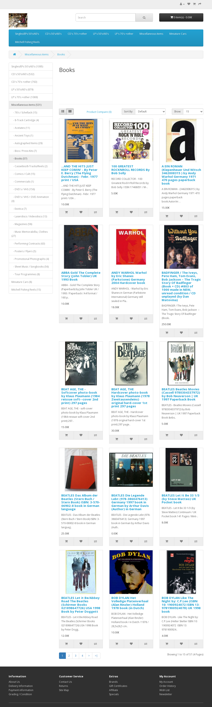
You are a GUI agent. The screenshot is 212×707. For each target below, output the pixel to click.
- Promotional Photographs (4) (30, 259)
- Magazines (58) (21, 224)
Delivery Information (21, 686)
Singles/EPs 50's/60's (27, 33)
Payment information (21, 690)
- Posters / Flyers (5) (23, 251)
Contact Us (65, 682)
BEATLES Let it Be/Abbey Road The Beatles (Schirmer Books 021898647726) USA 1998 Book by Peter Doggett (80, 604)
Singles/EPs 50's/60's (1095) (27, 66)
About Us (14, 682)
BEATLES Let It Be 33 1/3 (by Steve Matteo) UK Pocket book (180, 498)
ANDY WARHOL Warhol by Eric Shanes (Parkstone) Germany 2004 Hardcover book (129, 277)
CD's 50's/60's (53, 33)
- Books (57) (19, 158)
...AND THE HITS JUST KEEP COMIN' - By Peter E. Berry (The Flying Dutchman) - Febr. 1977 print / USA (79, 173)
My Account (166, 682)
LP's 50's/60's (101, 33)
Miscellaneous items (151, 33)
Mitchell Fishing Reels (27, 42)
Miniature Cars (177, 33)
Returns (63, 686)
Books (61, 54)
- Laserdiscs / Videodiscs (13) (29, 216)
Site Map (64, 690)
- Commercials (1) (22, 181)
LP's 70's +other (124, 33)
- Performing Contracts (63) (28, 243)
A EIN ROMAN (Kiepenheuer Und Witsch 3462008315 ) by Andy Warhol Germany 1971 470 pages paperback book (181, 174)
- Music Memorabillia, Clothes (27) (29, 234)
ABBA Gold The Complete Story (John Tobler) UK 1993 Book (80, 275)
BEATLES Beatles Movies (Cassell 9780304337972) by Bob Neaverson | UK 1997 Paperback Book (181, 394)
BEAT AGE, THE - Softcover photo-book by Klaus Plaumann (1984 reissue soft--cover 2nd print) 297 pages (80, 396)
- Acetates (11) (20, 128)
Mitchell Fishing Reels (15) (26, 289)
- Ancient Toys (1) (22, 135)
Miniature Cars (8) (21, 282)
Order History (167, 686)
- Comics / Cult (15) (23, 174)
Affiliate (113, 690)
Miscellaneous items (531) (26, 105)
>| (96, 655)
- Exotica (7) (18, 209)
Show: (177, 111)
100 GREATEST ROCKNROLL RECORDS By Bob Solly (130, 169)
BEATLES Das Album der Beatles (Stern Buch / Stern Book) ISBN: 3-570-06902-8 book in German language (80, 502)
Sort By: (128, 111)
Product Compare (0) (99, 112)
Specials (114, 694)
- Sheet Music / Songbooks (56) (30, 266)
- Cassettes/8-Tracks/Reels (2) (29, 166)
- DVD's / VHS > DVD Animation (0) (30, 199)
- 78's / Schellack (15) (24, 112)
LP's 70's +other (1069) (24, 97)
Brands (113, 682)
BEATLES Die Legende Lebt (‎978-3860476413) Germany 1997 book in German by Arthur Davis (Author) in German (130, 502)
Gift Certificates (118, 686)
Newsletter (165, 694)
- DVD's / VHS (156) (23, 189)
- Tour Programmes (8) (25, 274)
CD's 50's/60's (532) (22, 74)
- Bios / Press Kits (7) (24, 151)
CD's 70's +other (77, 33)
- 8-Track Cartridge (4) (25, 120)
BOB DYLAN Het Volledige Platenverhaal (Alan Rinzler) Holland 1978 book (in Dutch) (129, 603)
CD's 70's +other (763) (24, 82)
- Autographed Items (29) (26, 143)
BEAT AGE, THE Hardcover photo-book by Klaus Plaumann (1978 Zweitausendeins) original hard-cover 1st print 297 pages (130, 397)
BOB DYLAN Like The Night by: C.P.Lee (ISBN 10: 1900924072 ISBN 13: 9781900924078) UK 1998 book (181, 604)
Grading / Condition (20, 694)
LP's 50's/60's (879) (22, 89)
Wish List (164, 690)
